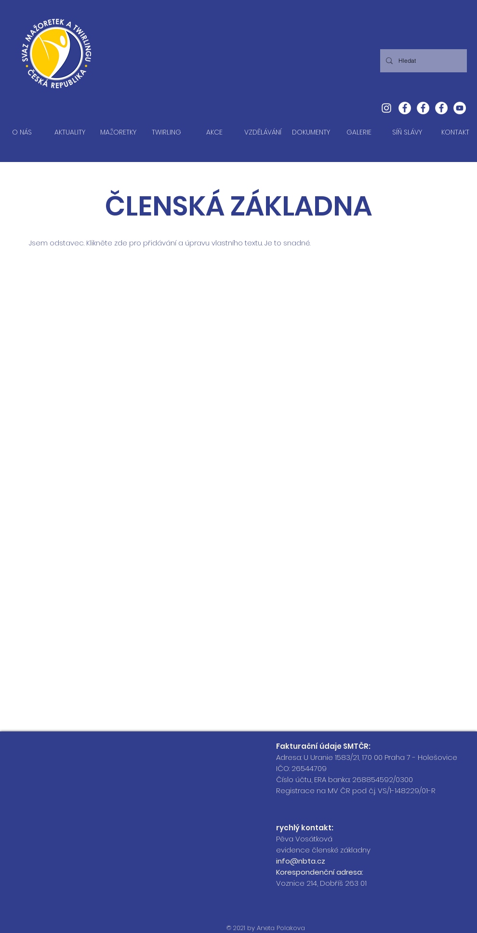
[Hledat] (422, 60)
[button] (118, 132)
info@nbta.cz (300, 861)
